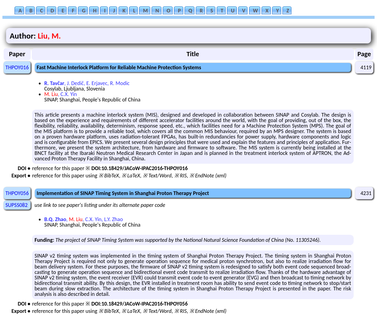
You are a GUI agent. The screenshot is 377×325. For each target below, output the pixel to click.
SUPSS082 (16, 205)
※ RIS (180, 175)
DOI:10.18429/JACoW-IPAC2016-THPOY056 (139, 303)
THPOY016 (17, 67)
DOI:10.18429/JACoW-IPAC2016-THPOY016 (139, 168)
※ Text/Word (157, 175)
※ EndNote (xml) (208, 175)
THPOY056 (17, 193)
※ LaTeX (131, 175)
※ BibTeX (108, 175)
